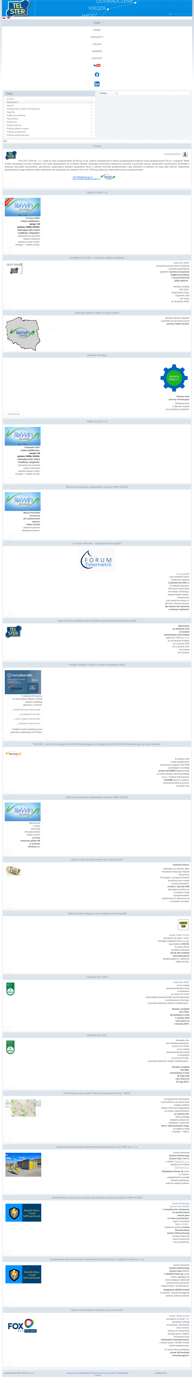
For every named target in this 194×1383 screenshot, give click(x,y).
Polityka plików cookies (18, 128)
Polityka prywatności (16, 132)
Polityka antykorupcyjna (18, 135)
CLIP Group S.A (182, 1167)
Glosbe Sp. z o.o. (181, 1161)
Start (97, 23)
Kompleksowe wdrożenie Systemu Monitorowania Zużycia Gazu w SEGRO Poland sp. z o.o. (97, 1259)
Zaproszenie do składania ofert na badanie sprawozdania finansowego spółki (97, 620)
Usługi (97, 44)
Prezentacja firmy (176, 154)
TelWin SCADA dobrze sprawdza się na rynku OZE (97, 1310)
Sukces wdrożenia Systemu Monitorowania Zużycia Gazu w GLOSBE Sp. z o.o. (97, 1147)
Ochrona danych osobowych (103, 1373)
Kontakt (97, 58)
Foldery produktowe (16, 115)
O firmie (10, 99)
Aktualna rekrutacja (97, 355)
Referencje (12, 122)
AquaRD (185, 941)
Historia (10, 105)
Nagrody (11, 112)
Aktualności (12, 102)
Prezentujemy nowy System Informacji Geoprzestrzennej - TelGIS (97, 1093)
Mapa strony (72, 1373)
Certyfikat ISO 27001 (97, 977)
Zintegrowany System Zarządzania (23, 109)
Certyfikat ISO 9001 (97, 1035)
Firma (97, 30)
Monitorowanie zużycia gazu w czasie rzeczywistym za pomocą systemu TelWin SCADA (97, 1197)
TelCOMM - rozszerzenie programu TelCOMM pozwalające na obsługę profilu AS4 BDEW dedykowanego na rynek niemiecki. (97, 744)
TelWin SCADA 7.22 (97, 421)
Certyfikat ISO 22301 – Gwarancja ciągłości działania (97, 257)
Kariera (97, 51)
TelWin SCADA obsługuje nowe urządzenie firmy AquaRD (96, 913)
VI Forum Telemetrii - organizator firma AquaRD (97, 543)
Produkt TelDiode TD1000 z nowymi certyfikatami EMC (97, 664)
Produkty (97, 37)
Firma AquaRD (183, 574)
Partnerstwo (12, 118)
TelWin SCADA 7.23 (97, 192)
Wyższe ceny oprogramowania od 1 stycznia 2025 (97, 859)
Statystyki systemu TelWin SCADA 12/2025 (97, 313)
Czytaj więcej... (14, 414)
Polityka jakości (14, 125)
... (8, 185)
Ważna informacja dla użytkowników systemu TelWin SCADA (97, 487)
